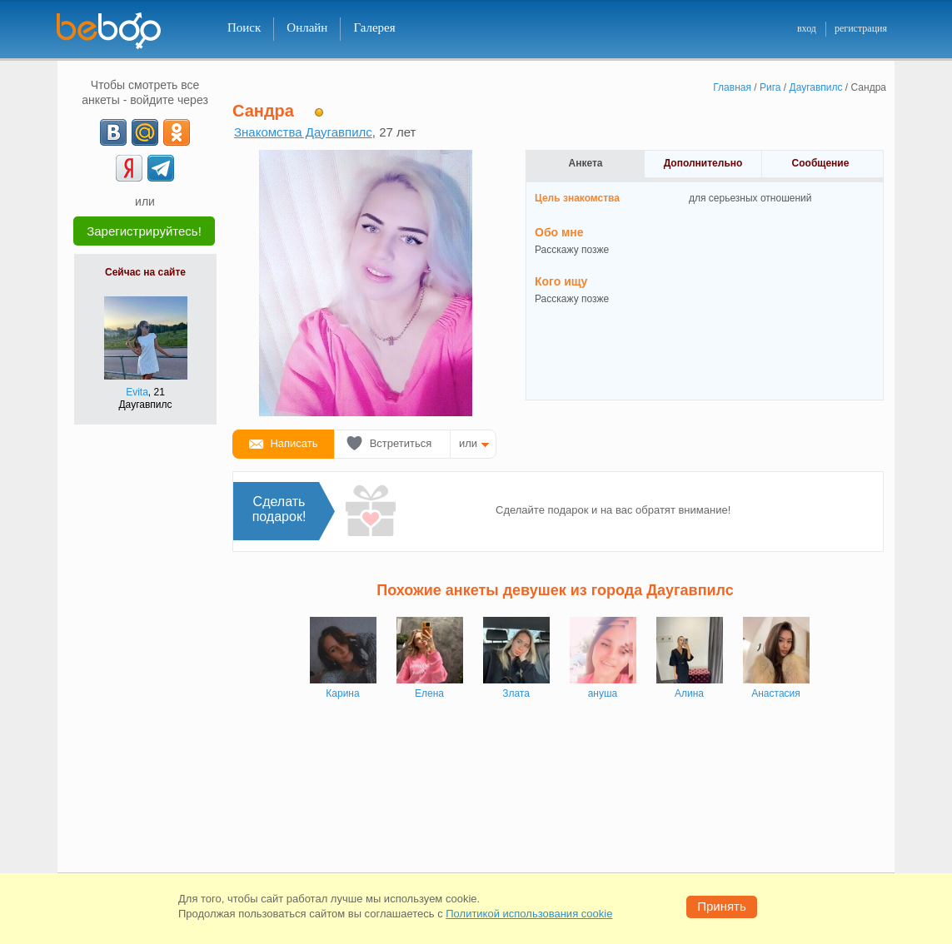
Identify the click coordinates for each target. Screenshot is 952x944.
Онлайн (307, 27)
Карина (342, 693)
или (468, 443)
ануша (603, 693)
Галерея (374, 27)
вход (806, 28)
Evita (137, 392)
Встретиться (401, 443)
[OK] (176, 132)
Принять (721, 906)
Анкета (586, 163)
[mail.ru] (145, 132)
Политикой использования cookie (529, 913)
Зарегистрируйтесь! (144, 231)
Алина (689, 693)
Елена (429, 693)
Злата (516, 693)
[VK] (113, 132)
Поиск (244, 27)
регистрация (861, 28)
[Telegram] (160, 168)
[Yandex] (129, 168)
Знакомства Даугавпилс (303, 132)
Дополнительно (703, 163)
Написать (293, 443)
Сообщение (821, 163)
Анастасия (775, 693)
